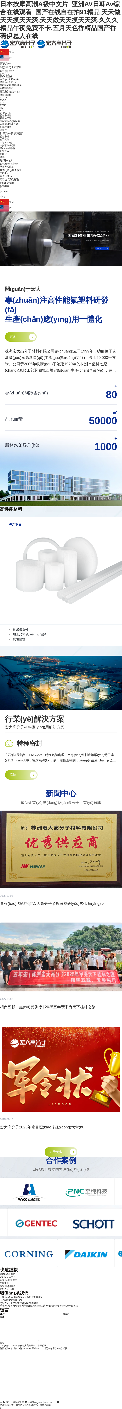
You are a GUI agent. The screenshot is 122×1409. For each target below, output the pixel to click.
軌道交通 (4, 151)
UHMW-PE (5, 113)
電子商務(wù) (6, 176)
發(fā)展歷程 (6, 76)
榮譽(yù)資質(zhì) (8, 82)
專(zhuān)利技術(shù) (10, 85)
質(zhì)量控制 (6, 88)
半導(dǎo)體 (6, 142)
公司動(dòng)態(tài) (9, 163)
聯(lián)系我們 (9, 179)
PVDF (3, 100)
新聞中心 (6, 160)
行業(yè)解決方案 (11, 133)
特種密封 (4, 136)
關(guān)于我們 (10, 67)
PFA (2, 102)
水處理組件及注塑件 (10, 124)
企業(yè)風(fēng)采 (9, 79)
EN (6, 58)
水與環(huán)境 (7, 145)
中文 (7, 51)
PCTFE (3, 97)
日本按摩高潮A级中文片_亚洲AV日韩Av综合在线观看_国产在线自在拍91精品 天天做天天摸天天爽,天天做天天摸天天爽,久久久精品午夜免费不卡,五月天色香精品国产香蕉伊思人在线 (60, 19)
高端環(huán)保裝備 (10, 121)
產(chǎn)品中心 (10, 91)
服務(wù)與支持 (10, 170)
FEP (2, 108)
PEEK (3, 110)
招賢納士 (4, 185)
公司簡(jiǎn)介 (7, 70)
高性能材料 (5, 94)
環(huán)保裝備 (7, 148)
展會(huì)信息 (7, 166)
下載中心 (4, 173)
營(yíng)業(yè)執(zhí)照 (56, 1348)
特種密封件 (5, 115)
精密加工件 (5, 118)
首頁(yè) (5, 63)
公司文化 (4, 73)
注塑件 (3, 130)
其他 (2, 157)
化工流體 (4, 139)
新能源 (3, 154)
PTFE (3, 105)
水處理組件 (5, 127)
